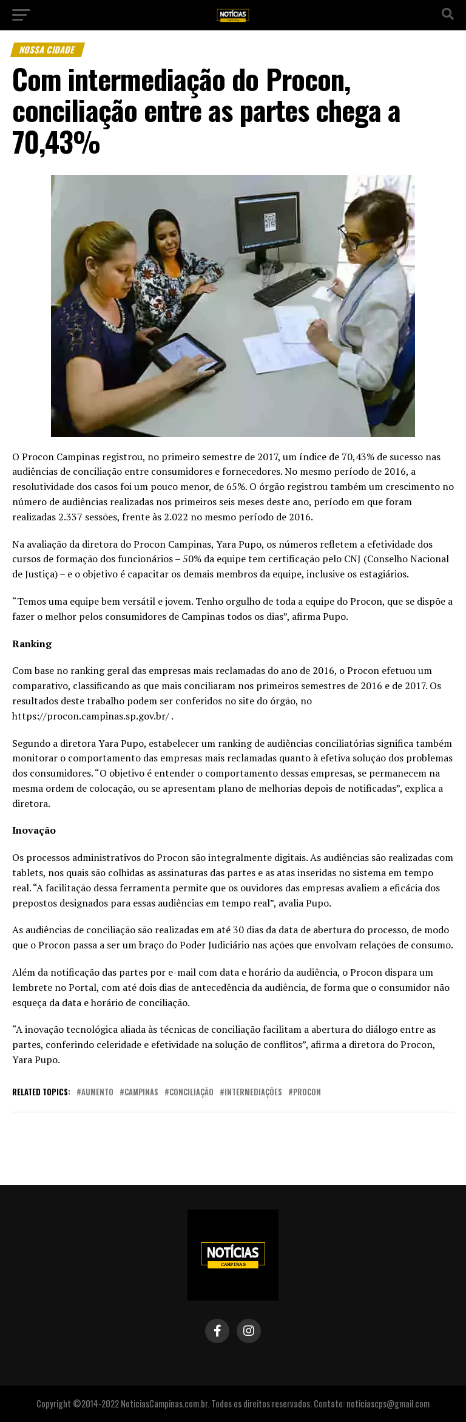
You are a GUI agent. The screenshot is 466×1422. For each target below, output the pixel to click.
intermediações (253, 1093)
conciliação (191, 1093)
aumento (97, 1093)
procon (307, 1093)
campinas (141, 1093)
